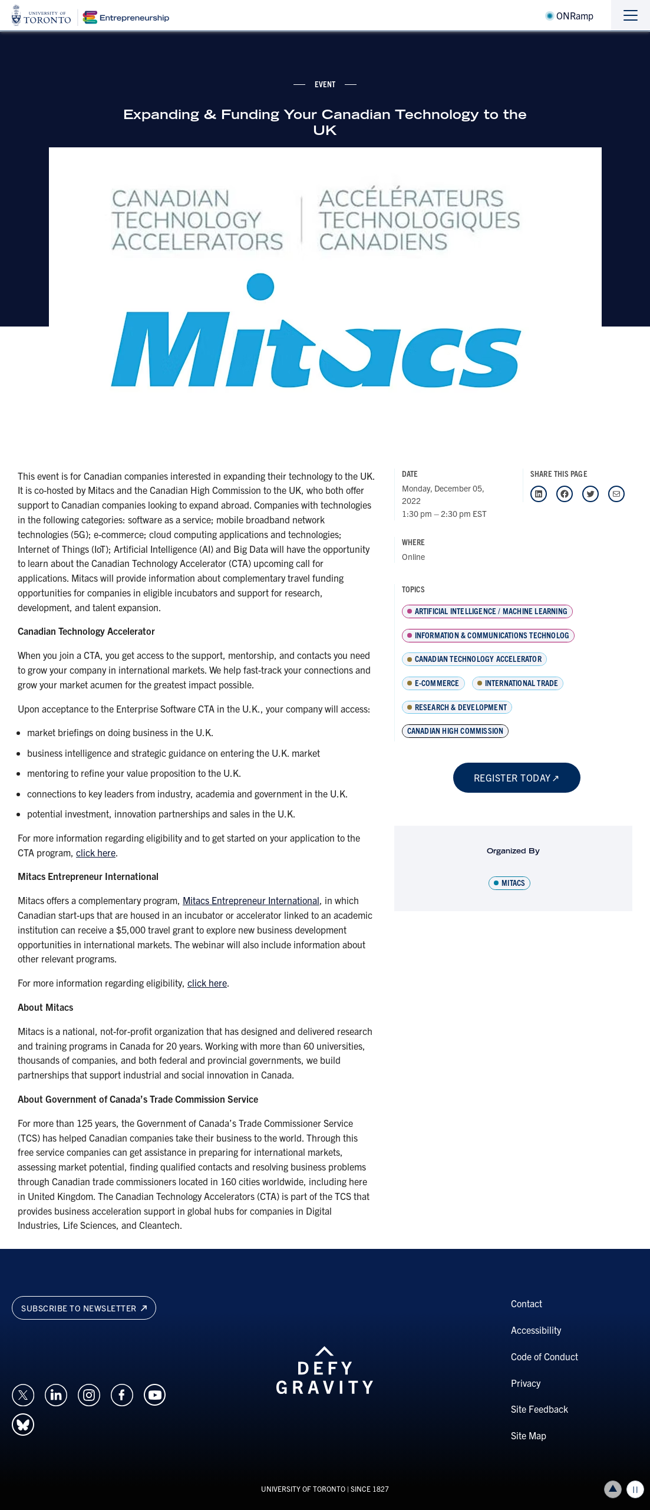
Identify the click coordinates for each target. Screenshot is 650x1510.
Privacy (525, 1383)
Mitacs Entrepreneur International (251, 900)
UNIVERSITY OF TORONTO (303, 1488)
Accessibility (536, 1330)
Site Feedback (539, 1409)
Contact (526, 1303)
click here (96, 852)
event (325, 83)
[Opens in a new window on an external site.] (23, 1393)
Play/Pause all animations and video (635, 1489)
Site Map (528, 1435)
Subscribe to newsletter (84, 1308)
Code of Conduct (544, 1356)
